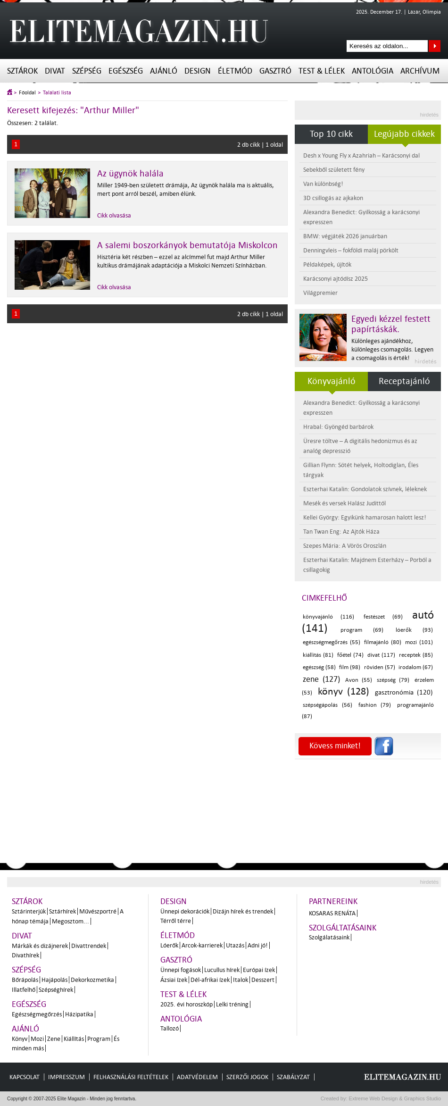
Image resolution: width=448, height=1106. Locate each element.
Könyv (19, 1038)
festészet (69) (383, 617)
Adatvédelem (197, 1077)
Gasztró (275, 71)
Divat (55, 71)
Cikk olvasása (114, 215)
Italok (240, 979)
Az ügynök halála (130, 173)
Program (98, 1038)
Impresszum (66, 1077)
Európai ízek (259, 969)
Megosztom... (70, 921)
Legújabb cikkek (404, 134)
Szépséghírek (56, 989)
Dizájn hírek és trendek (243, 911)
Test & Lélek (322, 71)
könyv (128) (344, 691)
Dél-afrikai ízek (210, 979)
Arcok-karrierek (202, 945)
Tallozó (169, 1028)
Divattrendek (88, 945)
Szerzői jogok (247, 1077)
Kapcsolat (24, 1077)
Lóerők (169, 945)
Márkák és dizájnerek (40, 945)
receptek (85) (416, 655)
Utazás (235, 945)
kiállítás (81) (318, 655)
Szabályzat (293, 1077)
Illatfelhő (23, 989)
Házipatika (79, 1014)
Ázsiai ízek (173, 979)
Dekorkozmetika (92, 979)
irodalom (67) (415, 667)
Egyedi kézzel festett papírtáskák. (391, 324)
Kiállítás (74, 1038)
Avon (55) (358, 680)
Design (197, 71)
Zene (53, 1038)
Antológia (372, 71)
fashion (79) (374, 705)
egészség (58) (319, 667)
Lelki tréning (232, 1004)
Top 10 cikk (331, 134)
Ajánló (163, 71)
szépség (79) (393, 680)
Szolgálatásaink (329, 937)
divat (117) (381, 655)
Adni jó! (258, 945)
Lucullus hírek (222, 969)
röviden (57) (379, 667)
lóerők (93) (414, 630)
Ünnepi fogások (180, 969)
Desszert (262, 979)
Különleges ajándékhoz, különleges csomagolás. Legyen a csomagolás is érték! (392, 349)
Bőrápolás (25, 979)
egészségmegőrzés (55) (331, 642)
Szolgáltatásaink (342, 927)
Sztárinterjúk (29, 911)
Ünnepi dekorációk (184, 911)
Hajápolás (54, 979)
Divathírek (25, 955)
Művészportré (97, 911)
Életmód (235, 71)
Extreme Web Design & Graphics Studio (394, 1098)
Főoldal (27, 93)
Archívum (420, 71)
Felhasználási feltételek (130, 1077)
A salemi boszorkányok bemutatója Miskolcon (187, 245)
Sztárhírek (62, 911)
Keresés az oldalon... (434, 46)
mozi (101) (419, 642)
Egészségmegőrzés (37, 1014)
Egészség (125, 71)
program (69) (361, 630)
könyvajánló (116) (328, 617)
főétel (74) (350, 655)
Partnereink (333, 901)
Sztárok (22, 71)
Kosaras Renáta (332, 913)
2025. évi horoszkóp (186, 1004)
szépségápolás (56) (327, 705)
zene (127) (321, 679)
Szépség (86, 71)
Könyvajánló (331, 381)
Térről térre (175, 920)
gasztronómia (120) (404, 692)
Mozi (37, 1038)
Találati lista (57, 93)
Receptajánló (404, 381)
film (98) (349, 667)
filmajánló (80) (382, 642)
